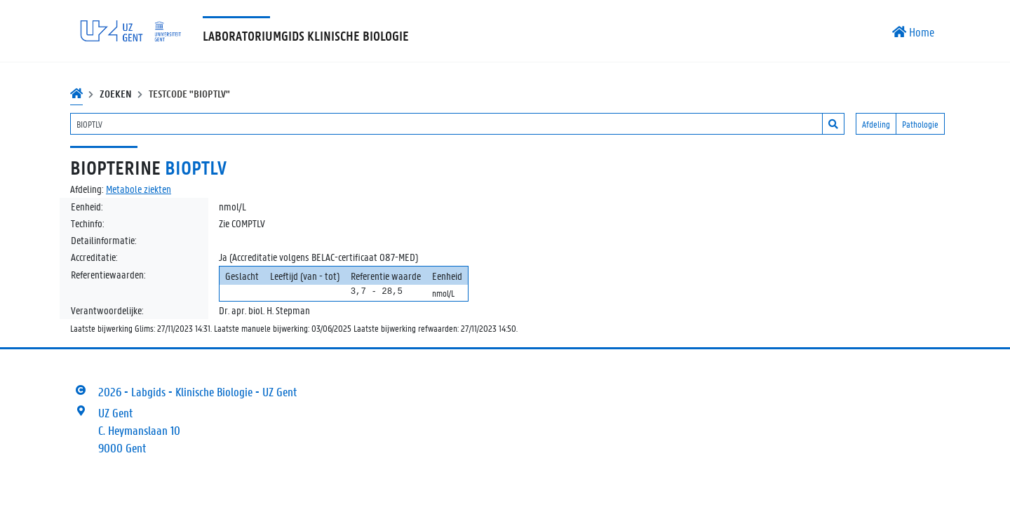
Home (913, 31)
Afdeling (876, 124)
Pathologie (920, 124)
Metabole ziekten (138, 189)
